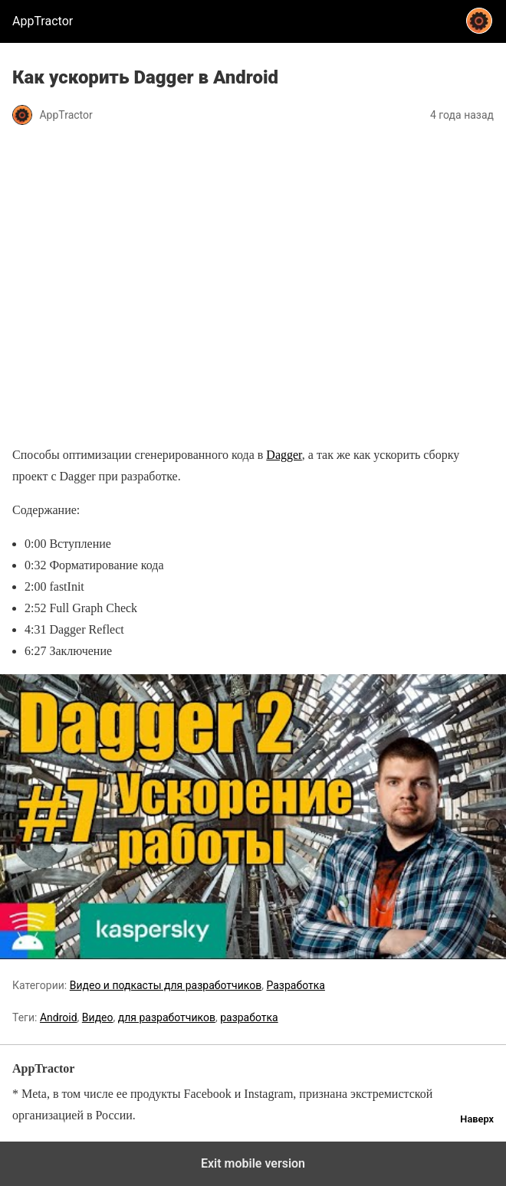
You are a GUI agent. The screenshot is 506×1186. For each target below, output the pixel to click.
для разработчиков (166, 1017)
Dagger (283, 454)
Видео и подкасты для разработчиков (165, 985)
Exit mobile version (253, 1163)
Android (58, 1017)
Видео (97, 1017)
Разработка (295, 985)
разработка (249, 1017)
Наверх (477, 1119)
